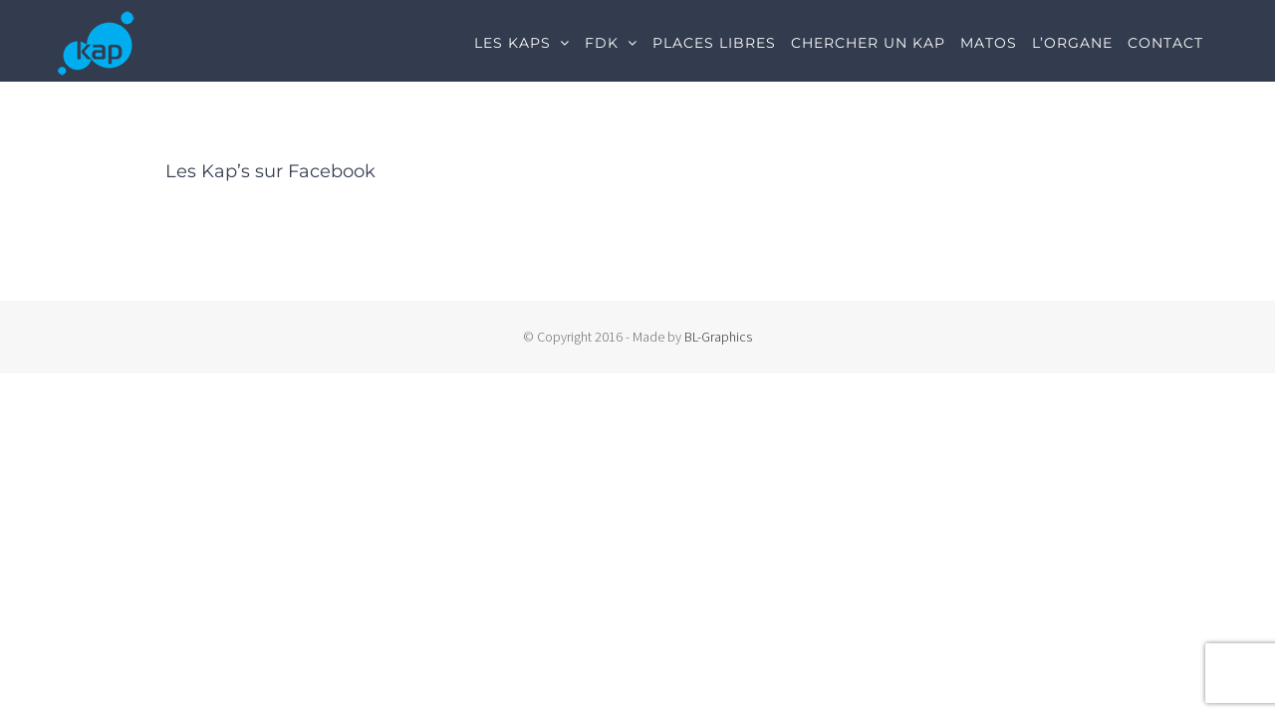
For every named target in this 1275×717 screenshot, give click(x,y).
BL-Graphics (718, 337)
